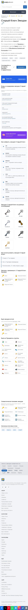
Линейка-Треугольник (19, 361)
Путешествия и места (6, 501)
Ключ (4, 276)
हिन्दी (8, 472)
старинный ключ (6, 60)
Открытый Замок (20, 276)
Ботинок (5, 373)
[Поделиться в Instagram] (19, 608)
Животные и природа (6, 506)
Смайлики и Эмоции (6, 527)
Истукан (18, 342)
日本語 (15, 470)
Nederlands (10, 468)
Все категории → (5, 534)
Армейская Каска (19, 346)
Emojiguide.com (4, 16)
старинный (22, 58)
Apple (2, 540)
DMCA (2, 591)
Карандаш (5, 346)
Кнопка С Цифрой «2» (6, 420)
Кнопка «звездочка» (19, 420)
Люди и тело (4, 493)
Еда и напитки (4, 508)
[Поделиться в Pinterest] (8, 608)
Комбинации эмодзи (6, 561)
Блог (2, 572)
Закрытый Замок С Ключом (20, 279)
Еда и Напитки (4, 531)
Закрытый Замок (7, 284)
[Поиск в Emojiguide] (12, 6)
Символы (3, 499)
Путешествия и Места (6, 525)
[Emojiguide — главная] (2, 479)
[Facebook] (2, 487)
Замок (19, 16)
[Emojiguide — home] (7, 2)
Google (3, 542)
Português (17, 468)
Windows (3, 546)
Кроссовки (19, 350)
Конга (4, 354)
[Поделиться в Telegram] (15, 608)
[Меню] (25, 2)
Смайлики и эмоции (6, 504)
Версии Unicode (5, 567)
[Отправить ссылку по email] (26, 608)
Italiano (4, 468)
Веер (4, 369)
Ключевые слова (5, 563)
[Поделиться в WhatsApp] (12, 608)
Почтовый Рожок (19, 354)
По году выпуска (5, 565)
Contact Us (4, 593)
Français (21, 466)
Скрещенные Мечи (6, 350)
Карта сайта (4, 604)
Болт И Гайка (6, 361)
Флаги (3, 495)
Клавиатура (19, 412)
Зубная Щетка (20, 358)
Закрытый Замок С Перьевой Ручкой (7, 280)
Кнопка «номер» (20, 415)
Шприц (5, 358)
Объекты (3, 497)
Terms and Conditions (6, 584)
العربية (3, 472)
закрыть (9, 430)
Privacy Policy (4, 586)
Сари (4, 342)
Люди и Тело (4, 516)
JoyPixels (3, 553)
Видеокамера (20, 369)
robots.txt (10, 604)
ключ (16, 58)
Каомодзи (3, 574)
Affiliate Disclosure (5, 589)
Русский (4, 470)
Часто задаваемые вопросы (8, 576)
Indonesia (13, 472)
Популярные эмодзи (6, 569)
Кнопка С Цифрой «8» (6, 415)
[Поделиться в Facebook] (1, 608)
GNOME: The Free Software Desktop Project (12, 595)
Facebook (3, 544)
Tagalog (20, 472)
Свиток (5, 365)
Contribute (3, 582)
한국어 (21, 470)
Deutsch (15, 466)
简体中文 (10, 470)
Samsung (3, 550)
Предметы (13, 16)
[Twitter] (5, 487)
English (4, 466)
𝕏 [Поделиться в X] (5, 608)
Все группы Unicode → (6, 510)
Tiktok (2, 555)
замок (11, 58)
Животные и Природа (6, 529)
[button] (14, 95)
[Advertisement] (14, 302)
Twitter (2, 548)
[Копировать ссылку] (22, 608)
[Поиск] (25, 6)
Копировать (21, 67)
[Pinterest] (8, 487)
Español (9, 466)
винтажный (4, 58)
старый (14, 60)
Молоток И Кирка (19, 365)
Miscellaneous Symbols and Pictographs (11, 127)
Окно (17, 373)
